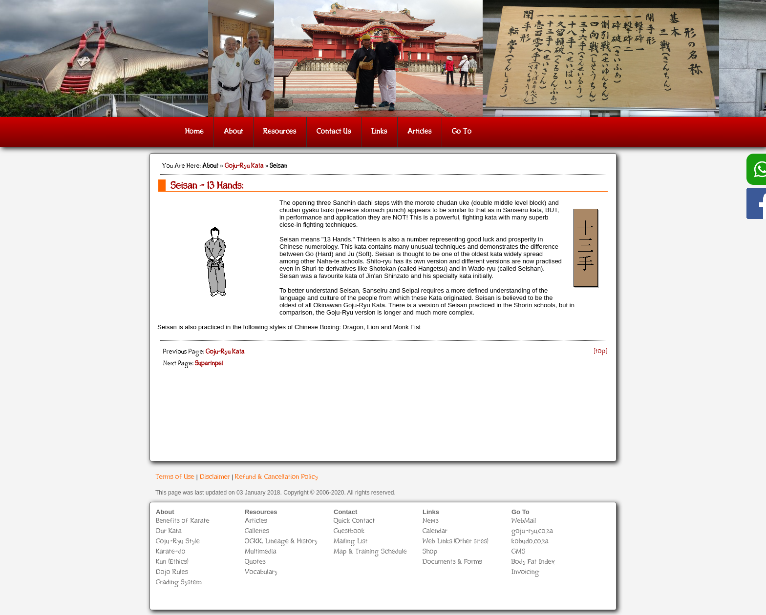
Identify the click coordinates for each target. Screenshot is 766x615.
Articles (419, 132)
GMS (518, 551)
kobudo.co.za (530, 541)
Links (379, 132)
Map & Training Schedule (370, 551)
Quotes (255, 562)
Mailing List (351, 541)
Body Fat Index (533, 562)
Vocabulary (261, 572)
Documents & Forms (452, 562)
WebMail (523, 521)
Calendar (435, 531)
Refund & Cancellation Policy (276, 477)
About (233, 132)
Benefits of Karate (183, 521)
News (431, 521)
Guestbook (349, 531)
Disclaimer (215, 477)
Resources (280, 132)
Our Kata (169, 531)
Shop (430, 551)
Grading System (179, 582)
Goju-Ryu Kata (244, 166)
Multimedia (261, 551)
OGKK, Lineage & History (281, 541)
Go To (462, 132)
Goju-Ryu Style (178, 541)
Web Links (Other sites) (456, 541)
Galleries (257, 531)
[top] (601, 351)
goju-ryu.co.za (532, 531)
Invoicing (525, 572)
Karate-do (171, 551)
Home (194, 132)
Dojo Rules (172, 572)
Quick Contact (354, 521)
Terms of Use (174, 477)
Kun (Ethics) (172, 562)
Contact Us (334, 132)
